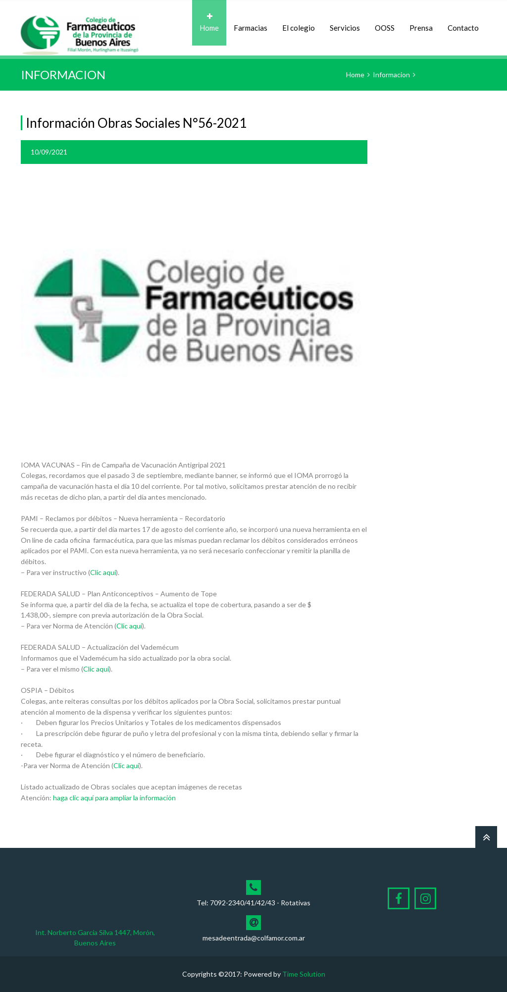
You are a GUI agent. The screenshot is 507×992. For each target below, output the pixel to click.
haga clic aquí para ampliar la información (114, 797)
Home (209, 22)
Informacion (391, 74)
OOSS (385, 22)
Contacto (463, 22)
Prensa (421, 22)
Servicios (345, 22)
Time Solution (303, 974)
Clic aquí (103, 572)
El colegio (298, 22)
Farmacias (250, 22)
